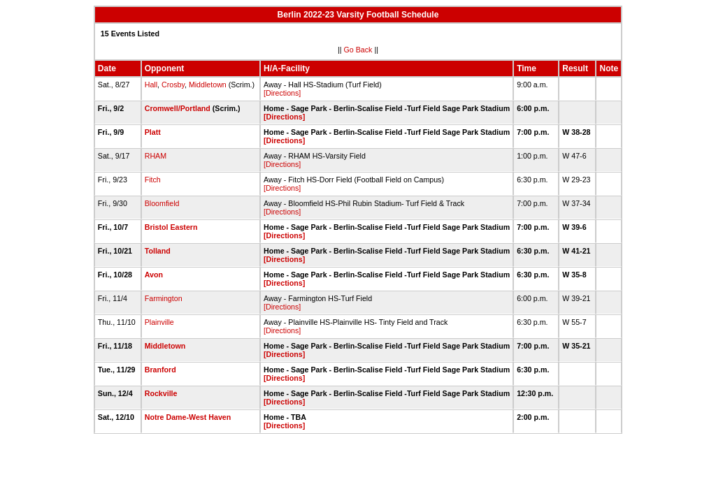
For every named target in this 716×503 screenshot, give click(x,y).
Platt (153, 132)
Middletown (208, 84)
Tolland (158, 251)
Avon (154, 274)
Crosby (173, 84)
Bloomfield (162, 203)
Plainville (159, 322)
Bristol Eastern (171, 227)
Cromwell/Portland (177, 108)
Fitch (153, 179)
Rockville (161, 393)
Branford (160, 369)
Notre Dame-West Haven (188, 417)
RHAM (155, 156)
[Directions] (282, 93)
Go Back (358, 49)
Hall (151, 84)
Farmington (163, 298)
